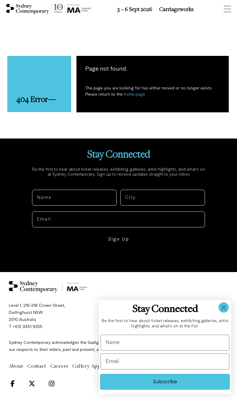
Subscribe (165, 381)
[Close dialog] (223, 307)
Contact (36, 366)
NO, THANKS (119, 258)
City (125, 185)
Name (39, 185)
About (16, 366)
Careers (59, 366)
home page (134, 95)
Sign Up (118, 240)
